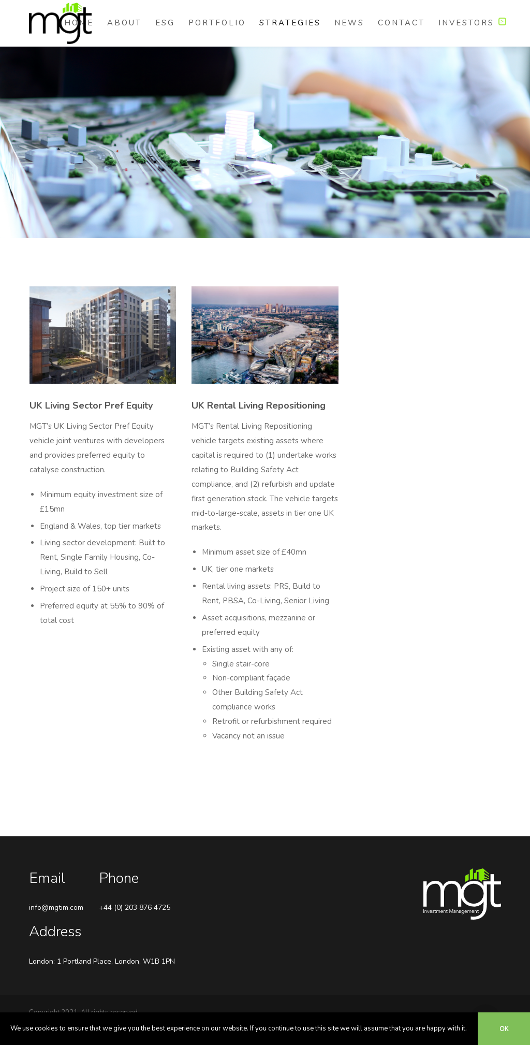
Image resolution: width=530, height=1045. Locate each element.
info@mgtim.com (56, 907)
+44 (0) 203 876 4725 (134, 907)
